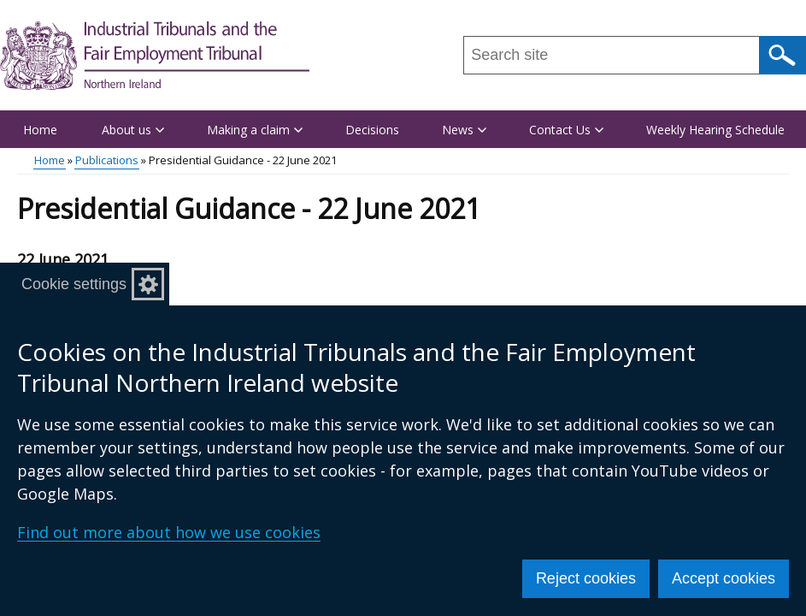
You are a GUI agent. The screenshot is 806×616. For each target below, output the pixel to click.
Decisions (372, 129)
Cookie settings (73, 284)
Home (40, 129)
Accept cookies (723, 578)
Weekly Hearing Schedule (715, 129)
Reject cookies (586, 578)
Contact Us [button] (566, 129)
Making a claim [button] (255, 129)
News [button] (464, 129)
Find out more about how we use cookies (169, 532)
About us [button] (133, 129)
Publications (106, 160)
